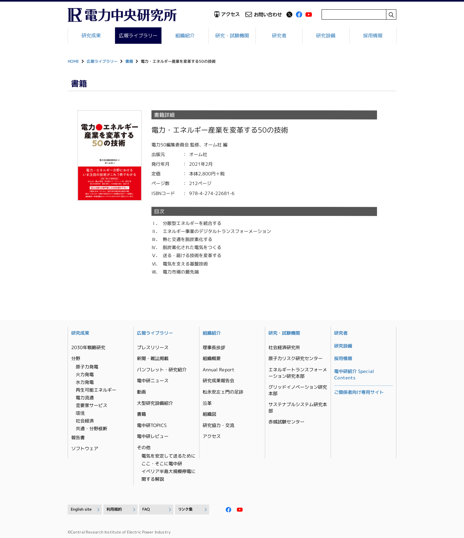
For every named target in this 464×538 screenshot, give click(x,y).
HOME (73, 61)
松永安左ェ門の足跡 (223, 392)
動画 (141, 392)
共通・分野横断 (91, 428)
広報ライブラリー (138, 35)
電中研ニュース (153, 380)
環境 (80, 413)
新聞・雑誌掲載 (153, 358)
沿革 (207, 403)
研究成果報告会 (218, 380)
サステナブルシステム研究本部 (297, 407)
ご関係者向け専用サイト (359, 392)
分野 (75, 358)
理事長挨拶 (214, 347)
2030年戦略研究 (88, 347)
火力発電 (85, 374)
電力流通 (85, 397)
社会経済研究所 (284, 347)
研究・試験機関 (232, 35)
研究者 (279, 35)
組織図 (209, 414)
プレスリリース (153, 347)
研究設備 (326, 35)
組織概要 (212, 358)
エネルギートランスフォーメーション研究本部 (297, 372)
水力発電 (85, 382)
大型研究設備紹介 (155, 403)
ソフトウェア (84, 448)
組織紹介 (185, 35)
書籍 (129, 61)
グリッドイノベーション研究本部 (297, 390)
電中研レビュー (153, 436)
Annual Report (218, 369)
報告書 (78, 437)
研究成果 (91, 35)
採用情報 (372, 35)
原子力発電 (87, 367)
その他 (143, 447)
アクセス (212, 436)
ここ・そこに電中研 (161, 463)
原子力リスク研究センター (295, 358)
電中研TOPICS (152, 425)
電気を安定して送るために (168, 456)
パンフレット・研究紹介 (162, 369)
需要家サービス (91, 405)
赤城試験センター (286, 422)
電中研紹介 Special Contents (354, 374)
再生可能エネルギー (96, 390)
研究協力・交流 (218, 425)
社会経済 (85, 421)
